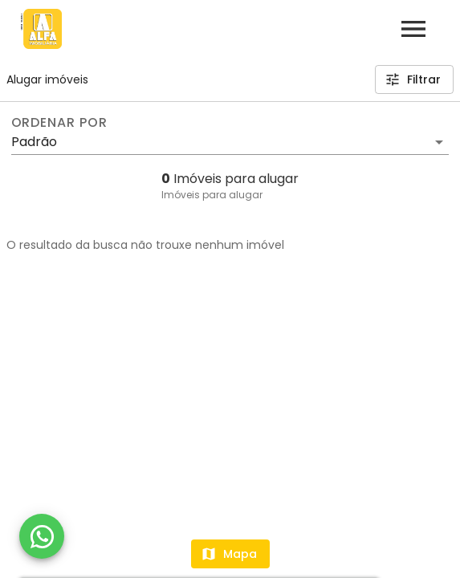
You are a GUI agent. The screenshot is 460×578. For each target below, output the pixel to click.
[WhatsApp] (41, 536)
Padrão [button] (34, 141)
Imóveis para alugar (212, 194)
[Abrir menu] (413, 29)
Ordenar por (59, 122)
